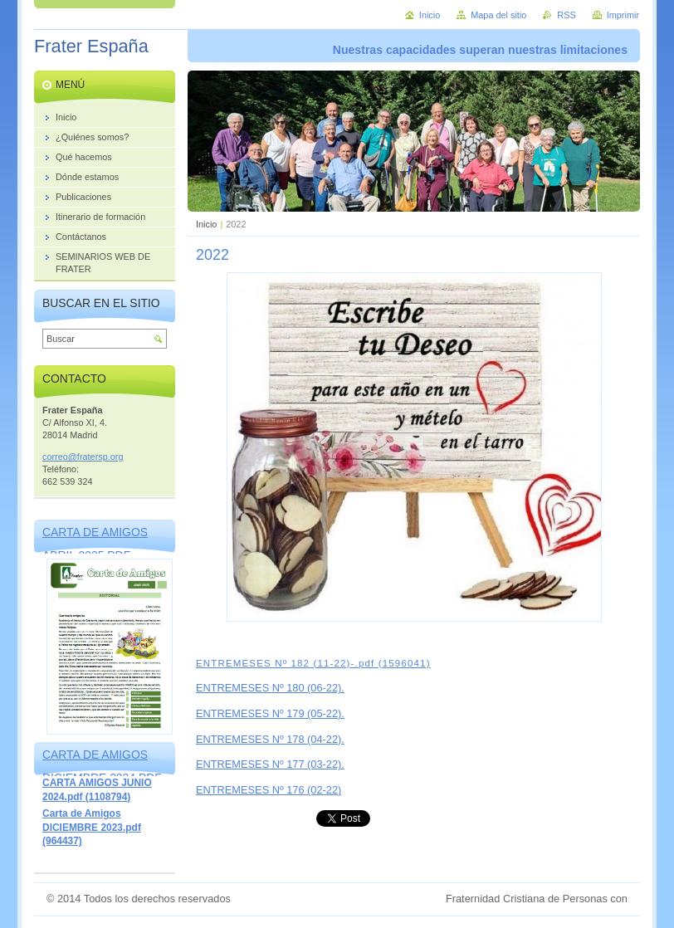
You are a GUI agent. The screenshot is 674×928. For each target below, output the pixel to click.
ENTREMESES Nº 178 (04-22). (270, 739)
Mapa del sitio (498, 15)
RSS (566, 15)
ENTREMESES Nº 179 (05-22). (270, 713)
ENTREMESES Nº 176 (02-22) (268, 790)
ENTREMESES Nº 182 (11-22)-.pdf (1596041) (313, 663)
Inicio (206, 224)
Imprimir (623, 15)
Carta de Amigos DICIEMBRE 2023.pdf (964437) (91, 827)
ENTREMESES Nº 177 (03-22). (270, 764)
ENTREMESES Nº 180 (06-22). (270, 687)
